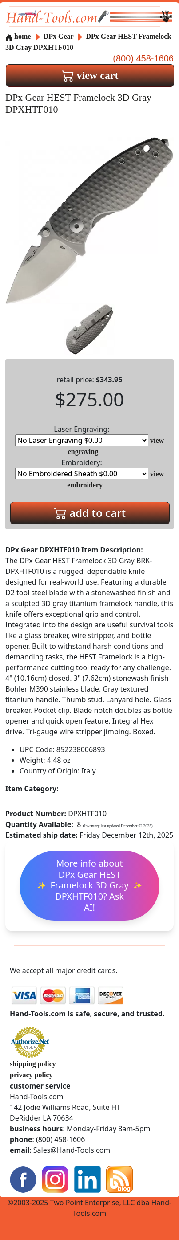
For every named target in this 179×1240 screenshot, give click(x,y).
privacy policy (31, 1075)
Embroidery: (81, 468)
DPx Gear (60, 36)
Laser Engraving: (81, 435)
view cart (90, 75)
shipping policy (33, 1064)
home (18, 36)
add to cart (90, 512)
